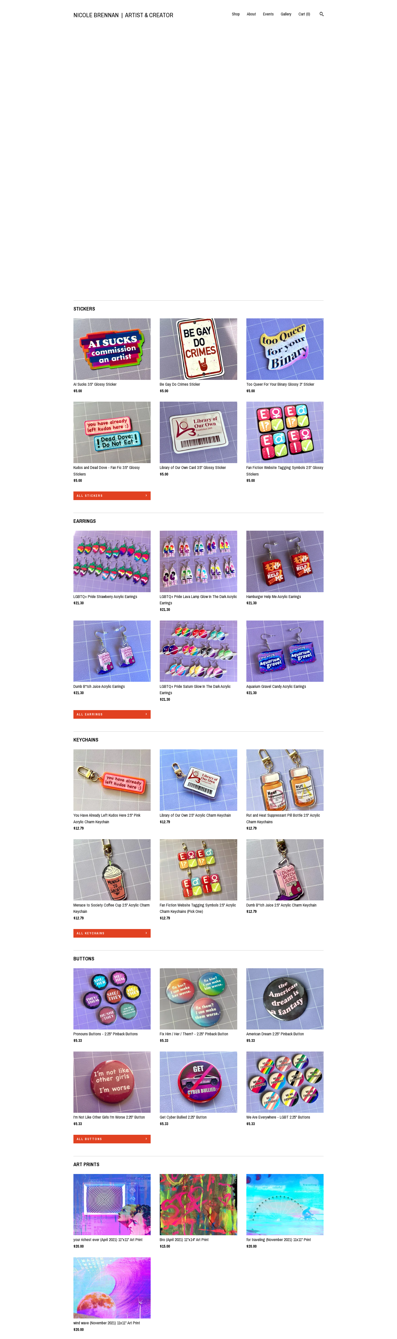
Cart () (304, 14)
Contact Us (82, 1319)
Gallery (286, 14)
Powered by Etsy (259, 1304)
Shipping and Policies (89, 1312)
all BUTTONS (89, 872)
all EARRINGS (90, 448)
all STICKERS (90, 229)
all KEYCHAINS (91, 667)
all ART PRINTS (92, 1078)
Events (268, 14)
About (251, 14)
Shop (236, 14)
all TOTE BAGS (91, 1201)
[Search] (322, 14)
